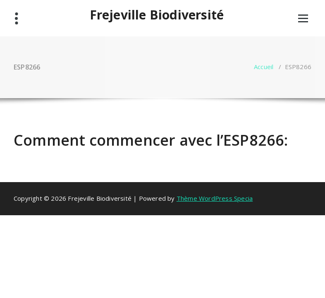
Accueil (263, 66)
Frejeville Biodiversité (157, 14)
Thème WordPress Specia (215, 198)
